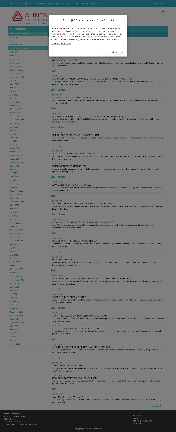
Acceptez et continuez (113, 52)
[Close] (124, 18)
